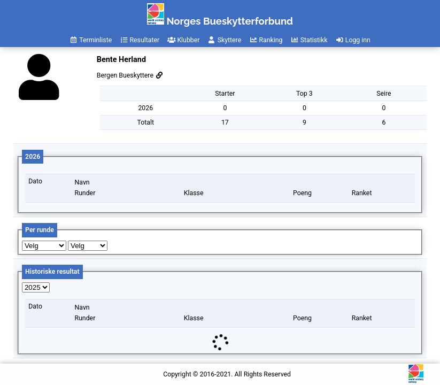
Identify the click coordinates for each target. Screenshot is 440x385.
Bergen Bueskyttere (130, 75)
